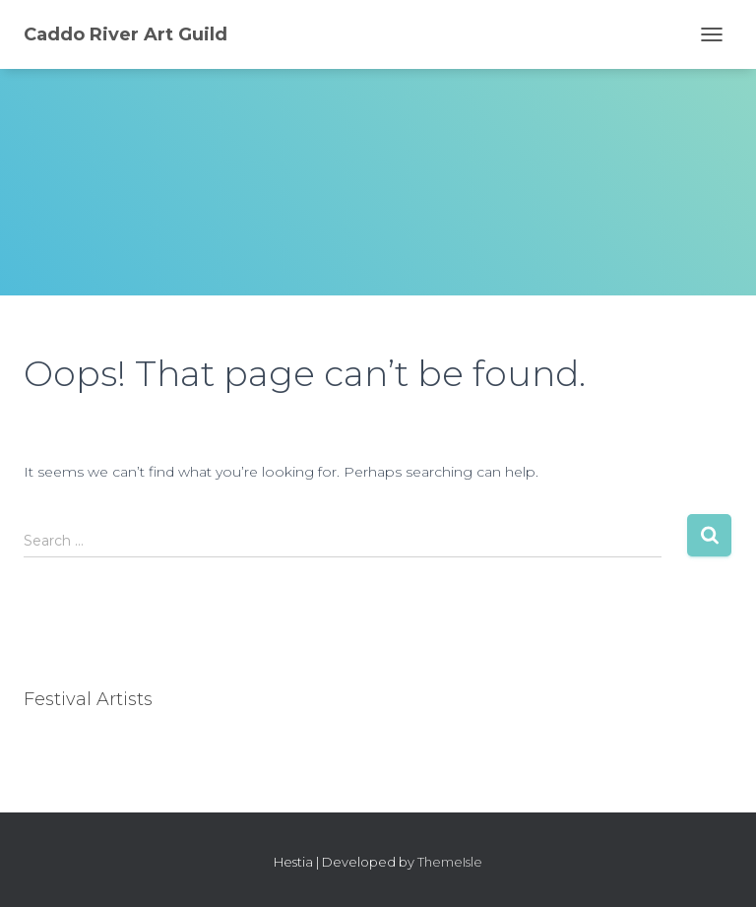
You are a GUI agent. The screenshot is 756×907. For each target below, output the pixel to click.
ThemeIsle (449, 862)
